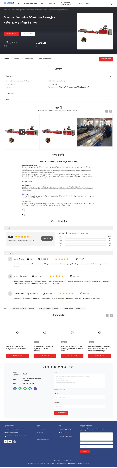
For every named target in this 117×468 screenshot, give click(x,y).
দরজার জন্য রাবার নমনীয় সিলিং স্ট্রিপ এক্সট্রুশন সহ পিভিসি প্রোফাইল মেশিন (72, 349)
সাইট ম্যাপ (48, 460)
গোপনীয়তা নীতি (67, 460)
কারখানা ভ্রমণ (40, 432)
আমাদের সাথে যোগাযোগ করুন (43, 439)
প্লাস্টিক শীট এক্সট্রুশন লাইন (18, 10)
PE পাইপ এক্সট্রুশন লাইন (63, 433)
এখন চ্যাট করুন (11, 33)
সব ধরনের (60, 440)
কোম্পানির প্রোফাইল (41, 429)
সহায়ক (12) (86, 293)
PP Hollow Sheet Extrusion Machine (74, 308)
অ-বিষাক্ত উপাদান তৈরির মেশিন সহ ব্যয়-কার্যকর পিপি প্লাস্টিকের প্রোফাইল (44, 349)
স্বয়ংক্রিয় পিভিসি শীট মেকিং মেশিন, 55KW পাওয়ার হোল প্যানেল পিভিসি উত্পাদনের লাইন (99, 349)
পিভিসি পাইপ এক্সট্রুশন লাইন (64, 429)
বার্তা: (56, 372)
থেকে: (56, 393)
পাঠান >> (85, 451)
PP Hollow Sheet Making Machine (48, 308)
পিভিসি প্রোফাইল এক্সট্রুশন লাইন (65, 436)
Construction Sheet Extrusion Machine (23, 308)
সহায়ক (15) (81, 259)
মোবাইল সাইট (57, 460)
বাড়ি (5, 10)
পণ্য (9, 10)
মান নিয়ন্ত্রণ (39, 436)
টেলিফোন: (57, 402)
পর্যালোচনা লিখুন (47, 238)
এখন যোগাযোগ (61, 413)
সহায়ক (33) (76, 276)
